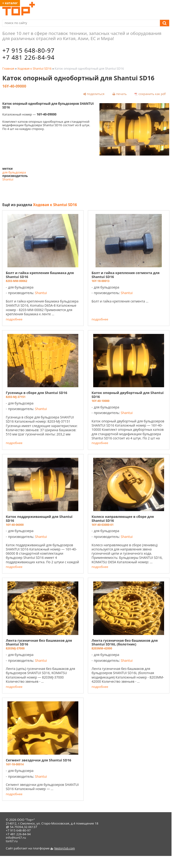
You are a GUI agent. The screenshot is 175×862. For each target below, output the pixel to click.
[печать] (119, 94)
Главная (8, 68)
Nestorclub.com (64, 848)
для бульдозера (14, 172)
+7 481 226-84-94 (28, 57)
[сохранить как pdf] (150, 94)
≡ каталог (10, 3)
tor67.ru (12, 841)
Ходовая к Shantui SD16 (34, 68)
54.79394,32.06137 (23, 827)
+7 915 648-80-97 (28, 50)
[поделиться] (93, 94)
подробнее (14, 319)
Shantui (7, 179)
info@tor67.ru (16, 837)
